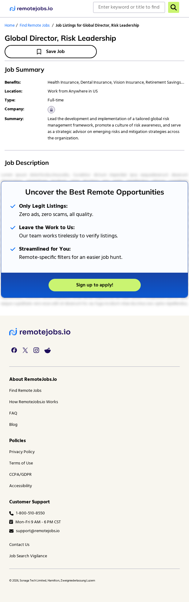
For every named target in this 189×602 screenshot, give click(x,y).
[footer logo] (40, 331)
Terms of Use (21, 463)
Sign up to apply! (94, 285)
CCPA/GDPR (20, 474)
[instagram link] (36, 350)
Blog (13, 425)
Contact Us (19, 545)
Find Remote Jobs (34, 25)
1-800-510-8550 (27, 513)
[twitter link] (25, 350)
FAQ (13, 413)
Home (10, 25)
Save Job (51, 52)
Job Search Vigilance (28, 556)
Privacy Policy (22, 452)
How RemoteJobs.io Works (33, 402)
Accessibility (20, 486)
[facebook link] (14, 350)
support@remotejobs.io (34, 531)
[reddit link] (47, 350)
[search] (173, 7)
